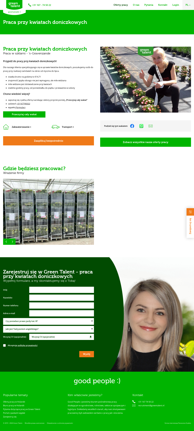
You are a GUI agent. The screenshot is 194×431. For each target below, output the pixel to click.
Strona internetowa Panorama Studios (178, 423)
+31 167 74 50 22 (146, 401)
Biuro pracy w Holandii (13, 405)
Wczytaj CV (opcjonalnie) (14, 336)
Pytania (148, 5)
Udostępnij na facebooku (132, 126)
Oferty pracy (120, 5)
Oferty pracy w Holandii (14, 401)
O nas (136, 5)
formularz (20, 107)
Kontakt (162, 5)
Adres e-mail (9, 313)
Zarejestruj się (190, 221)
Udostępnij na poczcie (151, 126)
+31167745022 (23, 103)
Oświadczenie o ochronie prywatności (60, 423)
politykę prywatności (27, 345)
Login (175, 5)
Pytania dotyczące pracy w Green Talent (21, 409)
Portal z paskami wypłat (14, 413)
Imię (5, 289)
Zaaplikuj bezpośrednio (48, 140)
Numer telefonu (10, 305)
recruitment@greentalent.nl (151, 405)
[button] (6, 242)
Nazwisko (7, 297)
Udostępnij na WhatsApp (141, 126)
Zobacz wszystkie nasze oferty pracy (145, 142)
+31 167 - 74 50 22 (41, 4)
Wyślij (86, 354)
